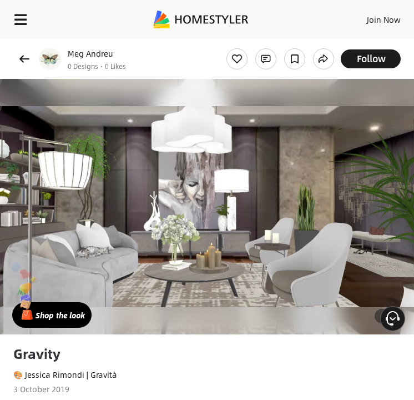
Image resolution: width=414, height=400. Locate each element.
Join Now (384, 19)
